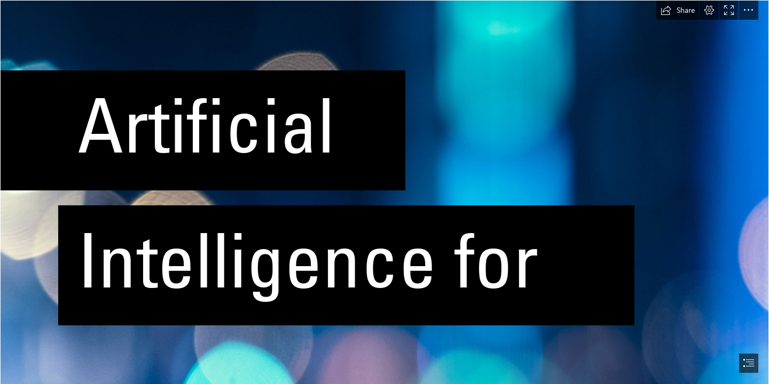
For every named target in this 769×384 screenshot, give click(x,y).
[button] (677, 10)
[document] (384, 192)
